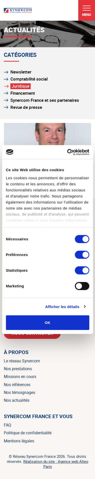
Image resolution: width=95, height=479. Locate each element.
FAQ (7, 425)
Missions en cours (20, 376)
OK (47, 322)
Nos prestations (18, 368)
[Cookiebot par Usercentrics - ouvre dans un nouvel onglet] (67, 152)
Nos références (17, 384)
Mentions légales (19, 441)
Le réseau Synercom (22, 361)
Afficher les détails (62, 306)
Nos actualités (16, 400)
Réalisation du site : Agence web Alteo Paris (55, 464)
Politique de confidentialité (27, 433)
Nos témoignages (19, 392)
